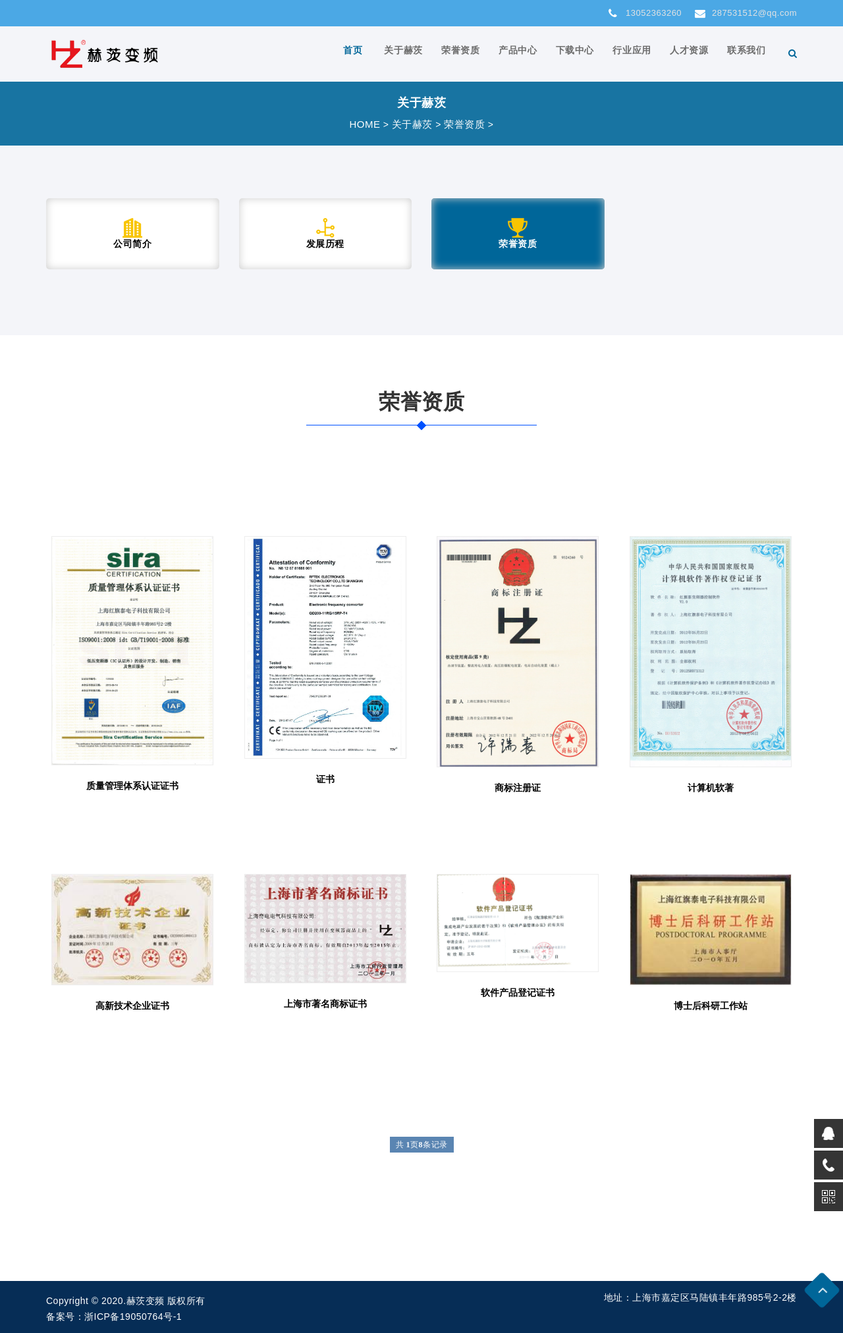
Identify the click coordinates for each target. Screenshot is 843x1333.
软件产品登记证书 (518, 992)
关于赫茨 (422, 53)
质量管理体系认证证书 (132, 785)
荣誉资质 (476, 53)
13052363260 (645, 13)
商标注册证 (518, 787)
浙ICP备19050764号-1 (133, 1316)
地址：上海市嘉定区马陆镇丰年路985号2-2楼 (700, 1297)
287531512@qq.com (746, 13)
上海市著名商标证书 (325, 1003)
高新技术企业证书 (132, 1005)
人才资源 (693, 53)
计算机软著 (711, 787)
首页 (374, 53)
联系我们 (747, 53)
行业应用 (639, 53)
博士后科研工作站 (711, 1005)
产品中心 (530, 53)
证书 (325, 779)
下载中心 (585, 53)
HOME (364, 124)
